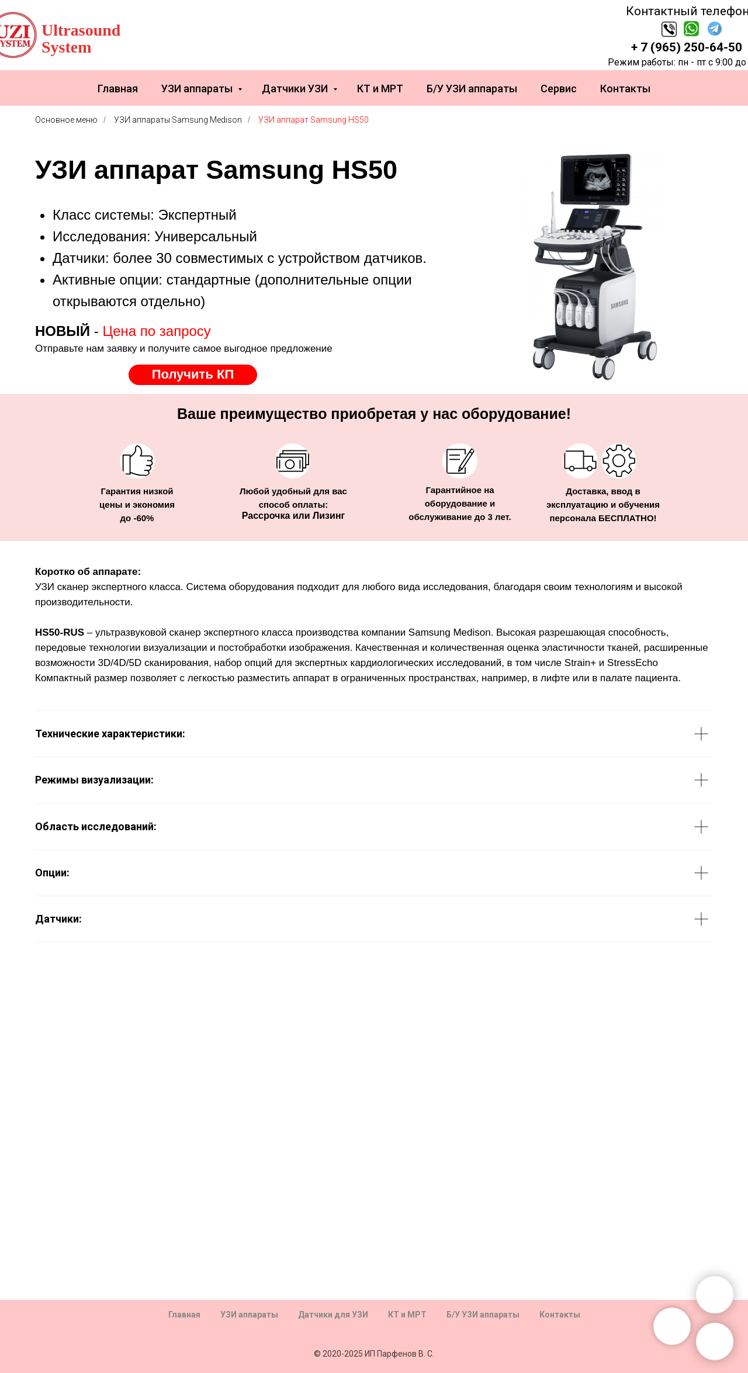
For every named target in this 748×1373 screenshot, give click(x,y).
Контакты (625, 88)
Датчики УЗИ (296, 88)
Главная (118, 88)
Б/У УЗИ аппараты (472, 88)
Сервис (559, 88)
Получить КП (193, 374)
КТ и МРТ (380, 88)
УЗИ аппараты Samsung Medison (178, 119)
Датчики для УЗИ (333, 1314)
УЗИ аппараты (198, 88)
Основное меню (66, 119)
